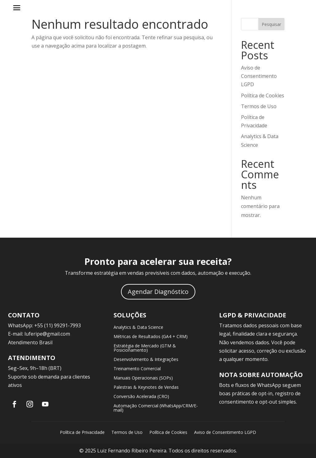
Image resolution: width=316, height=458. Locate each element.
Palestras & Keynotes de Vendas (146, 387)
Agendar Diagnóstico (158, 291)
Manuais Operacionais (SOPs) (143, 378)
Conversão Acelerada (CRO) (141, 396)
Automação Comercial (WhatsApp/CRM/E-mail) (156, 408)
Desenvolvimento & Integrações (146, 359)
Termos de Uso (258, 106)
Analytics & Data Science (138, 327)
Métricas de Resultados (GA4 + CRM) (151, 336)
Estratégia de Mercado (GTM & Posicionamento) (145, 348)
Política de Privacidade (82, 432)
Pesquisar (271, 24)
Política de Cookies (262, 95)
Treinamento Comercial (137, 369)
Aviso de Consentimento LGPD (259, 76)
